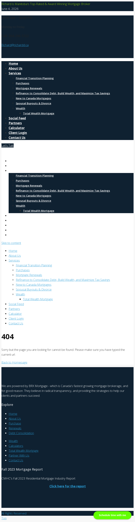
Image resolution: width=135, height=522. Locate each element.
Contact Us (17, 138)
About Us (15, 68)
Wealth (20, 108)
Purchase (15, 423)
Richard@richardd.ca (15, 45)
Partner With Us (19, 455)
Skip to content (11, 243)
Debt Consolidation (21, 433)
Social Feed (17, 118)
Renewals (15, 428)
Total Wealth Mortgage (38, 113)
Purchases (22, 83)
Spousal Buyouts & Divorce (33, 103)
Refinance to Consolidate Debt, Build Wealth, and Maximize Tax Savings (63, 93)
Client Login (18, 133)
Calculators (16, 446)
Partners (15, 123)
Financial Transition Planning (35, 78)
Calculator (17, 128)
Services (15, 73)
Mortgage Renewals (29, 88)
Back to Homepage (14, 362)
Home (13, 63)
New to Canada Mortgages (33, 98)
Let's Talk (7, 145)
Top (4, 518)
